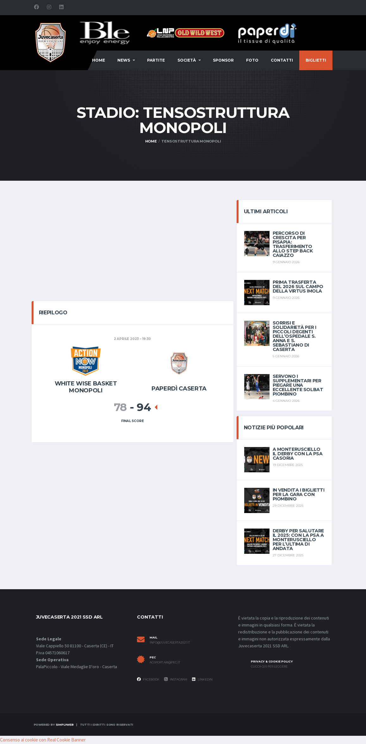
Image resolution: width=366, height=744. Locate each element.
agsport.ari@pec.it (165, 662)
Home (98, 60)
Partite (156, 60)
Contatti (282, 60)
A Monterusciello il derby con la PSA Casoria (298, 453)
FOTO (252, 60)
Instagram (175, 679)
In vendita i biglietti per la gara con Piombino (299, 494)
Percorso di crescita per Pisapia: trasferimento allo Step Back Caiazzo (293, 244)
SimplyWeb (65, 724)
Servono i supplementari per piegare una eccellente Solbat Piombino (298, 385)
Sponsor (223, 60)
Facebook (148, 679)
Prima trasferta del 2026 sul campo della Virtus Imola (298, 286)
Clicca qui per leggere (269, 666)
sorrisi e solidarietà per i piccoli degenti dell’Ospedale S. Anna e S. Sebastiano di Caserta (294, 336)
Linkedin (202, 679)
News (123, 60)
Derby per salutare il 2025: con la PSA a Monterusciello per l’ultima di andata (298, 539)
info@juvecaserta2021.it (170, 642)
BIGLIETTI (316, 60)
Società (186, 60)
